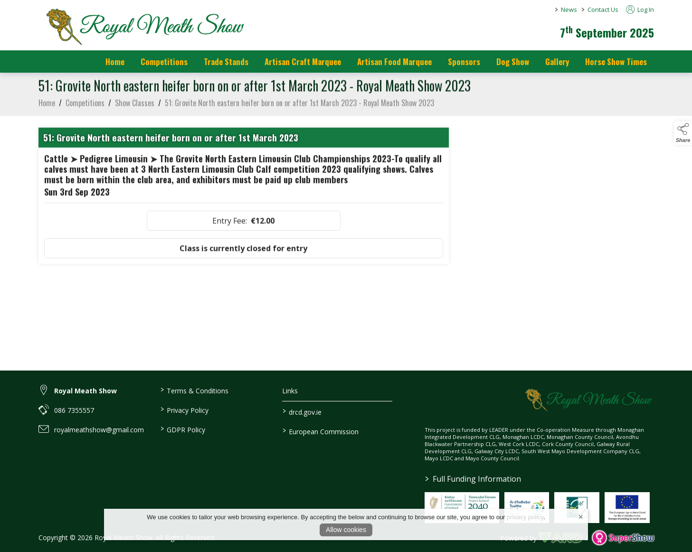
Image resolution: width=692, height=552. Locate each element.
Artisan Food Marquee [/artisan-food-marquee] (394, 61)
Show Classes (134, 105)
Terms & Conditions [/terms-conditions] (194, 390)
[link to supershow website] (623, 537)
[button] (683, 133)
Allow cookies (346, 529)
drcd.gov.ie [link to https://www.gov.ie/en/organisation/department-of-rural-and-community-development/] (302, 411)
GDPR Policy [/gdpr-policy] (183, 429)
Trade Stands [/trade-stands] (226, 61)
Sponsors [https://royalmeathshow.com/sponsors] (464, 61)
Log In (640, 9)
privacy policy (525, 517)
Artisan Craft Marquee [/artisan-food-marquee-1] (303, 61)
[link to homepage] (142, 26)
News (569, 9)
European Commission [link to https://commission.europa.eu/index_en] (321, 431)
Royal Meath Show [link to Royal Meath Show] (85, 390)
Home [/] (114, 61)
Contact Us (603, 9)
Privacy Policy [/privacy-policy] (185, 409)
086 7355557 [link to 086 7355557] (74, 410)
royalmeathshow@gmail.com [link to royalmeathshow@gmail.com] (99, 429)
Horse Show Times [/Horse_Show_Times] (616, 61)
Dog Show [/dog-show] (512, 61)
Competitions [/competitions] (164, 61)
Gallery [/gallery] (557, 61)
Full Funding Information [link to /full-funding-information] (473, 479)
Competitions (85, 105)
